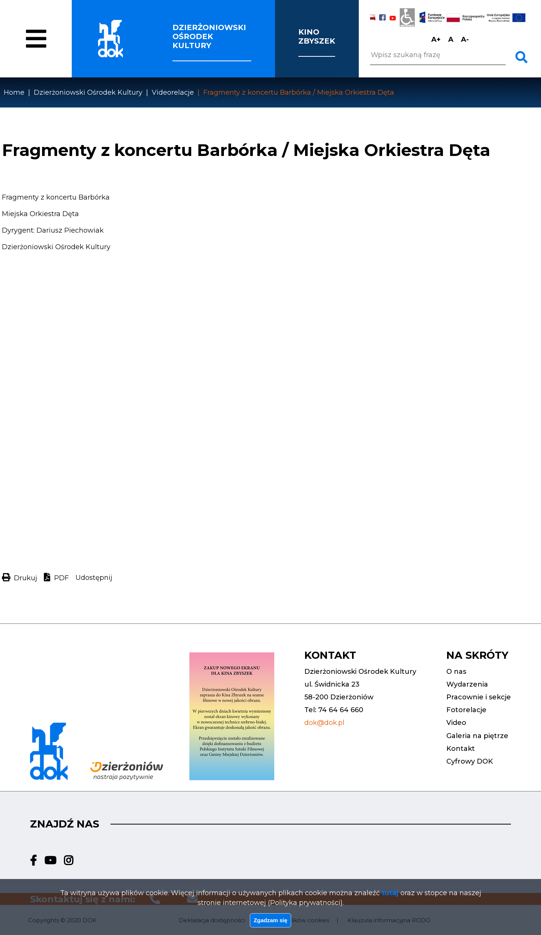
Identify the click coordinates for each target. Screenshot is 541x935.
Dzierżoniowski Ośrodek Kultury (88, 92)
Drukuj (25, 578)
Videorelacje (173, 92)
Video (456, 723)
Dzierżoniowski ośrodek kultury (209, 36)
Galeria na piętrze (477, 736)
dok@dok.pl (324, 723)
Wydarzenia (467, 684)
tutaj (390, 888)
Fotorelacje (466, 710)
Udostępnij (94, 577)
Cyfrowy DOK (469, 761)
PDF (61, 578)
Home (14, 92)
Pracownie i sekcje (478, 697)
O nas (57, 46)
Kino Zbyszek (316, 36)
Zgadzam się (270, 917)
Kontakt (460, 748)
